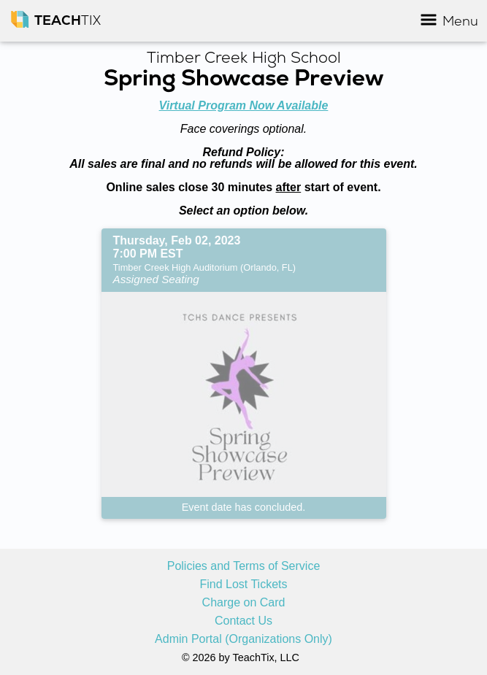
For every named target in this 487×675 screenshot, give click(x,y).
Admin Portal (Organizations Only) (243, 639)
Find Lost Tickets (243, 584)
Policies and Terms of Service (244, 566)
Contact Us (243, 621)
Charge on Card (243, 603)
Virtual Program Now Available (244, 105)
